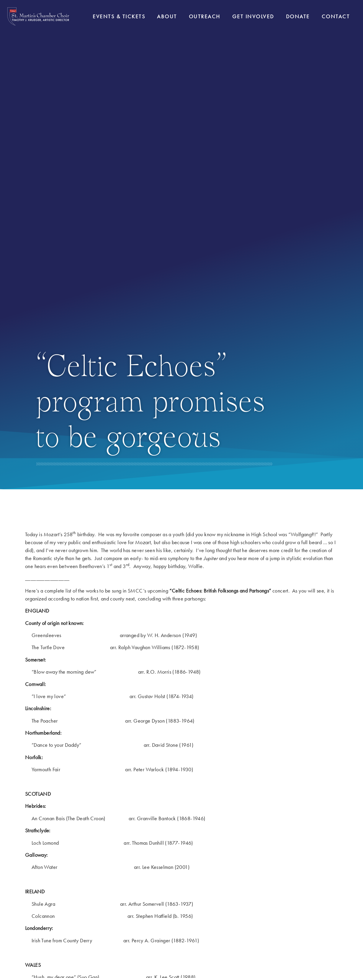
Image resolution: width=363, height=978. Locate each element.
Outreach (204, 16)
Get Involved (253, 16)
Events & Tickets (119, 16)
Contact (336, 16)
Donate (298, 16)
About (167, 16)
